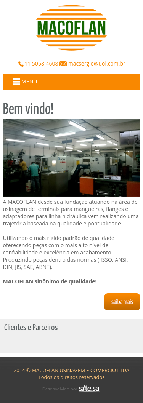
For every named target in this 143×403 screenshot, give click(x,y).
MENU (25, 82)
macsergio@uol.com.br (96, 63)
